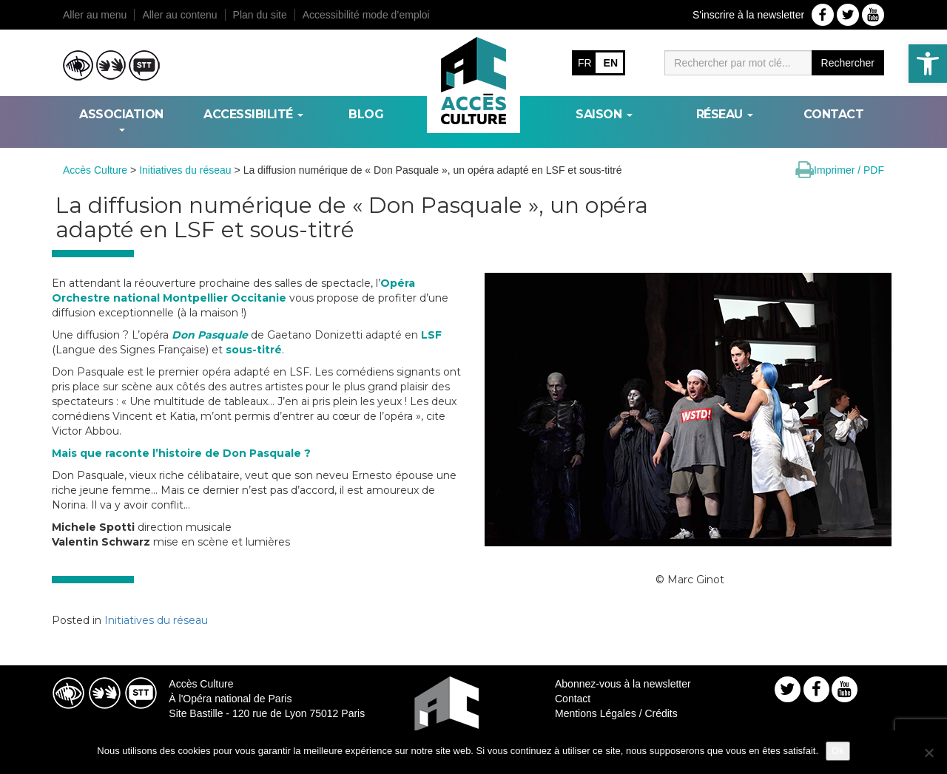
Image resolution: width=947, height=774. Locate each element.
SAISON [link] (604, 114)
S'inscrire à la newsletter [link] (748, 15)
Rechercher (847, 63)
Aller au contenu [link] (179, 15)
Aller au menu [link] (95, 15)
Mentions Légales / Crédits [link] (616, 713)
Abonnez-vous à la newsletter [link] (623, 684)
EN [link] (611, 63)
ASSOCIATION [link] (121, 119)
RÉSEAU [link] (725, 114)
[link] (928, 63)
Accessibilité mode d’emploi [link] (366, 15)
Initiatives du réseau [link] (156, 620)
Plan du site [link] (260, 15)
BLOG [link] (365, 114)
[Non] (928, 752)
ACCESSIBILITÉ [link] (253, 114)
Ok (838, 750)
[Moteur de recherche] (738, 62)
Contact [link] (833, 114)
